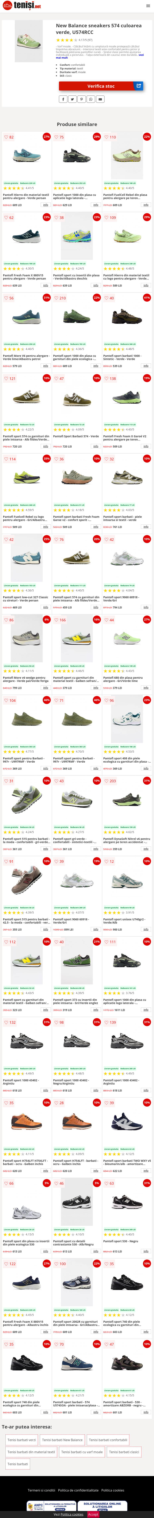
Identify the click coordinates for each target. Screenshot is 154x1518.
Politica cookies (112, 1490)
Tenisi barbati (18, 1464)
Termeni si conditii (41, 1490)
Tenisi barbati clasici (124, 1452)
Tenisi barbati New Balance (62, 1440)
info (45, 205)
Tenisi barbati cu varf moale (82, 1452)
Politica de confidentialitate (78, 1490)
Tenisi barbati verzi (22, 1440)
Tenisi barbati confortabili (108, 1440)
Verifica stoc (115, 86)
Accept (93, 1514)
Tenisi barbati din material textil (31, 1452)
